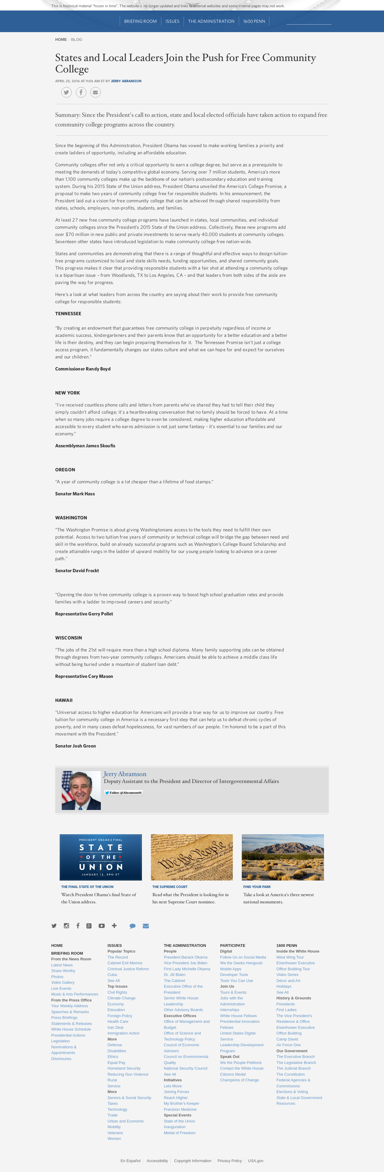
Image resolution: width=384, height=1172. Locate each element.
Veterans (115, 1133)
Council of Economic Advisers (182, 1048)
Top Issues (117, 986)
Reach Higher (176, 1097)
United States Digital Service (238, 1036)
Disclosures (61, 1058)
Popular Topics (121, 951)
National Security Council (185, 1068)
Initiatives (173, 1080)
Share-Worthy (63, 970)
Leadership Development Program (242, 1048)
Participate (232, 945)
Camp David (287, 1039)
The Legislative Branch (296, 1062)
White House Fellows (238, 1015)
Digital (226, 951)
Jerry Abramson (126, 81)
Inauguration (174, 1127)
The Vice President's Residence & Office (294, 1018)
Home (61, 39)
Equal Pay (116, 1062)
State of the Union (179, 1121)
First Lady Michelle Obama (187, 969)
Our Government (292, 1051)
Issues (172, 21)
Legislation (60, 1041)
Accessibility (157, 1160)
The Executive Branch (296, 1056)
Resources (286, 1103)
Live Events (61, 988)
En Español (131, 1160)
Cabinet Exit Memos (124, 963)
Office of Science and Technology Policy (182, 1036)
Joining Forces (176, 1091)
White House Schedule (71, 1029)
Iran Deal (115, 1027)
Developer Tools (234, 974)
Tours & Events (233, 992)
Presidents (286, 1004)
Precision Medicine (180, 1109)
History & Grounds (294, 998)
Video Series (287, 974)
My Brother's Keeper (181, 1103)
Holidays (284, 986)
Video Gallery (63, 982)
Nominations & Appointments (64, 1050)
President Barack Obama (185, 957)
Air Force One (289, 1045)
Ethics (112, 1056)
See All (113, 980)
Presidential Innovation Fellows (240, 1024)
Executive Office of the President (183, 989)
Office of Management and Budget (187, 1024)
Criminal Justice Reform (128, 969)
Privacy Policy (230, 1160)
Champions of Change (239, 1080)
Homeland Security (123, 1068)
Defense (114, 1045)
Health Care (117, 1021)
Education (116, 1009)
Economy (115, 1004)
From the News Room (71, 959)
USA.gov (255, 1160)
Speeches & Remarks (70, 1012)
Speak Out (229, 1056)
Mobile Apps (231, 969)
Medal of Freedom (180, 1133)
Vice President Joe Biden (185, 963)
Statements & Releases (71, 1023)
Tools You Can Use (236, 980)
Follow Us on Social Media (243, 957)
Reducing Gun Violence (127, 1074)
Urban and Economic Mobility (125, 1124)
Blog (76, 39)
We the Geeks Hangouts (241, 963)
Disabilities (116, 1051)
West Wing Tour (290, 957)
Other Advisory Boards (183, 1009)
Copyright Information (192, 1160)
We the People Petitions (241, 1062)
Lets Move (173, 1086)
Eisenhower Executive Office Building (296, 1030)
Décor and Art (289, 980)
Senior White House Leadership (181, 1001)
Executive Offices (180, 1015)
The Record (117, 957)
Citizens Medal (233, 1074)
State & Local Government (299, 1097)
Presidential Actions (68, 1035)
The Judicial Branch (294, 1068)
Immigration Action (123, 1033)
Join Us (227, 986)
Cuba (112, 974)
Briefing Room (140, 21)
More (112, 1039)
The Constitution (291, 1074)
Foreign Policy (119, 1015)
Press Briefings (64, 1017)
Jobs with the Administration (232, 1001)
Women (114, 1138)
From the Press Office (71, 1000)
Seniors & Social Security (129, 1097)
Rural (112, 1080)
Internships (229, 1009)
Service (113, 1086)
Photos (57, 976)
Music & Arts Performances (74, 994)
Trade (112, 1115)
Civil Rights (117, 992)
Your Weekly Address (69, 1006)
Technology (117, 1109)
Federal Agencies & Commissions (293, 1083)
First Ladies (287, 1009)
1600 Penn (254, 21)
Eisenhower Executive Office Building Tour (296, 966)
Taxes (112, 1103)
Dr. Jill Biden (174, 974)
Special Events (177, 1115)
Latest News (62, 965)
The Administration (211, 21)
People (170, 951)
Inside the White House (298, 951)
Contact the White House (242, 1068)
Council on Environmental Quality (186, 1059)
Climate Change (121, 998)
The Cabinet (174, 980)
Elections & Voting (292, 1091)
